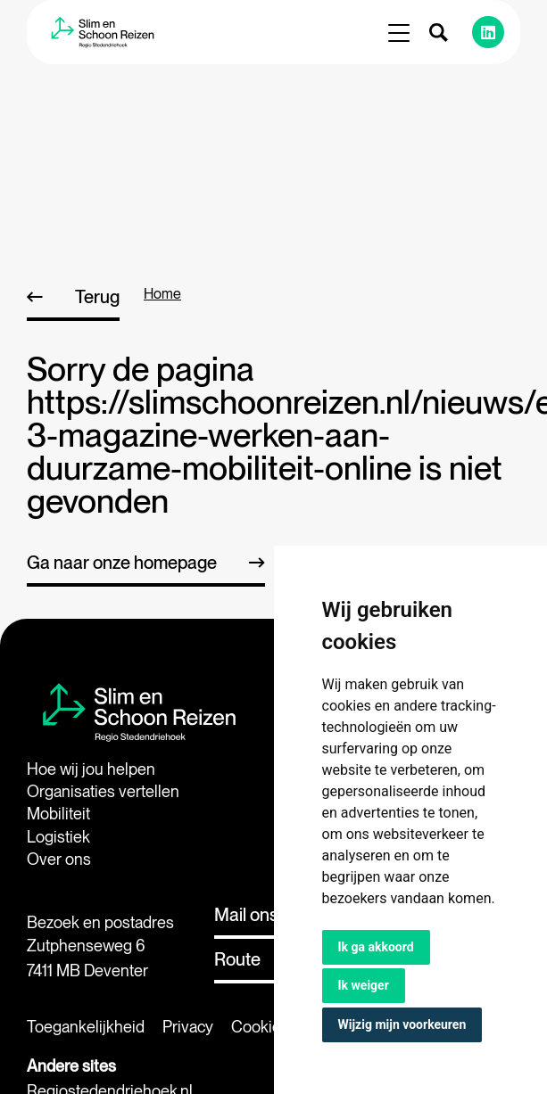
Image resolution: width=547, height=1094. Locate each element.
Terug (97, 297)
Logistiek (58, 836)
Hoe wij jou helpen (91, 769)
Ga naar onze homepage (122, 562)
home (162, 293)
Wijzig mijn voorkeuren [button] (402, 1024)
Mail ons (246, 914)
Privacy (187, 1026)
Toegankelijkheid (86, 1026)
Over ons (59, 859)
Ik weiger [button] (363, 985)
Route (237, 959)
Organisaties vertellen (103, 791)
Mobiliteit (58, 813)
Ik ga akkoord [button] (376, 947)
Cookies (260, 1026)
